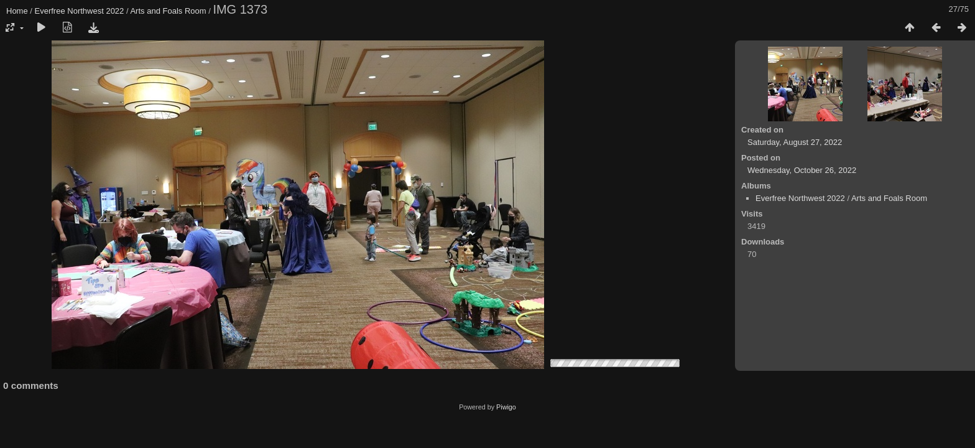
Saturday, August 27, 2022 (794, 142)
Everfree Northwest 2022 (79, 11)
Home (17, 11)
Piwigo (506, 407)
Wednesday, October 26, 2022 (801, 170)
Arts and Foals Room (168, 11)
